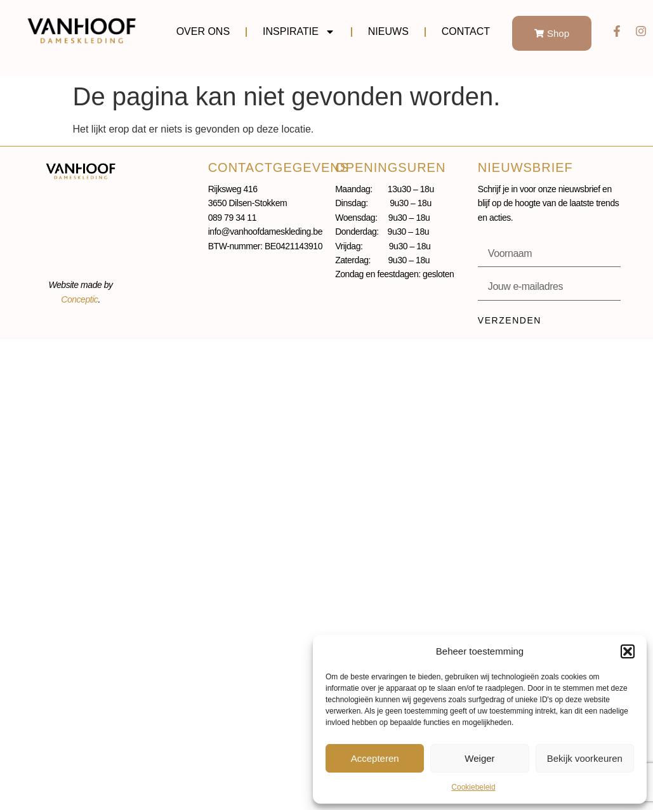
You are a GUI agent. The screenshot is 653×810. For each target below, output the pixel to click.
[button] (627, 651)
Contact (466, 31)
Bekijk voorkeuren (585, 758)
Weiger (479, 758)
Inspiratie (299, 31)
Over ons (203, 31)
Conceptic (79, 299)
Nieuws (388, 31)
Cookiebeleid (473, 787)
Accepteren (375, 758)
